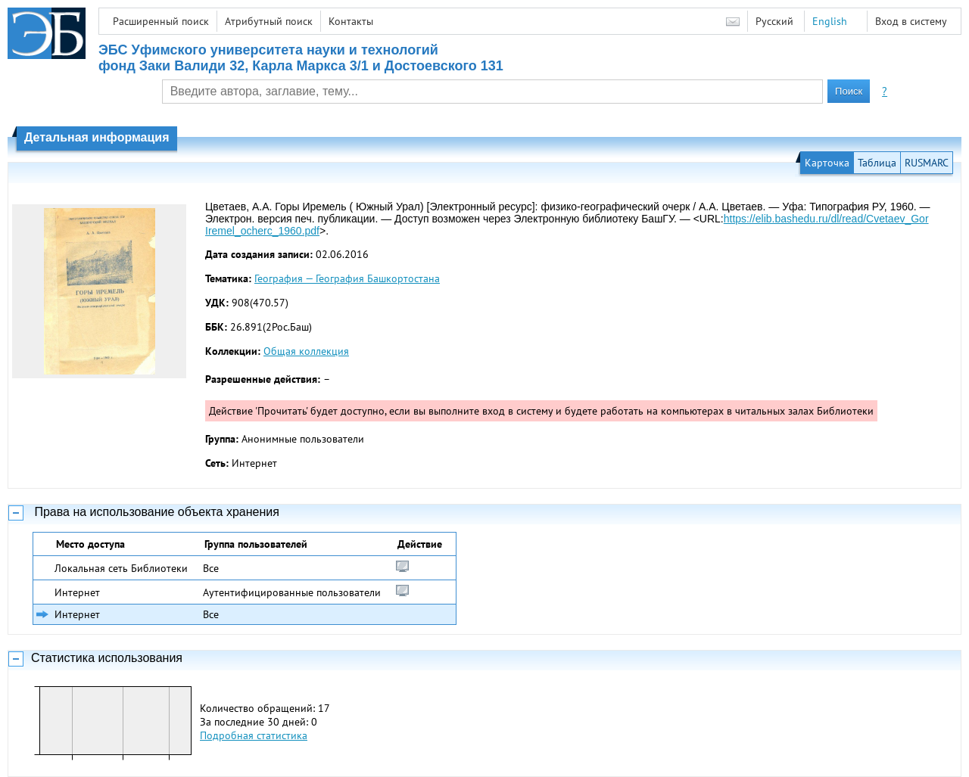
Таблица (877, 162)
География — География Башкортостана (347, 278)
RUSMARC (927, 162)
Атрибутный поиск (269, 21)
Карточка (827, 162)
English (829, 21)
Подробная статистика (253, 735)
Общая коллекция (306, 351)
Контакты (351, 21)
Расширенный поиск (161, 21)
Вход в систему (911, 21)
